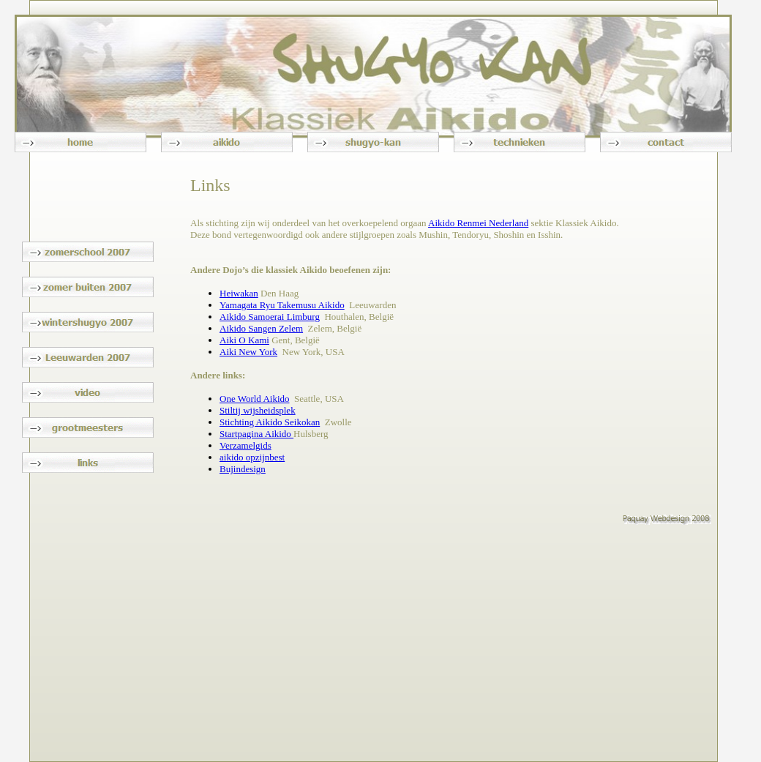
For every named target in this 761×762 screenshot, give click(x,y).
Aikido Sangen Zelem (261, 328)
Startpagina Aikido (256, 433)
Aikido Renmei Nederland (478, 222)
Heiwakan (239, 293)
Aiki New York (248, 351)
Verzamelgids (245, 445)
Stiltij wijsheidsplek (258, 410)
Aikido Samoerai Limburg (270, 316)
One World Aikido (255, 398)
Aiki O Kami (244, 340)
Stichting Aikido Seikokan (270, 422)
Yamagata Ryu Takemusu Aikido (282, 304)
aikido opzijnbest (252, 457)
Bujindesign (243, 468)
